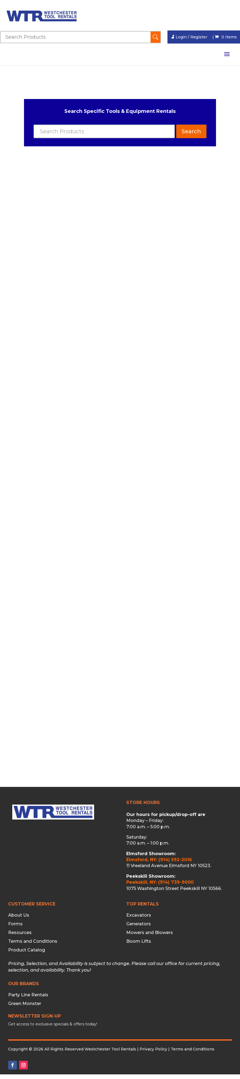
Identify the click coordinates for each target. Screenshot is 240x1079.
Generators (138, 924)
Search (191, 131)
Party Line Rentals (28, 995)
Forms (15, 924)
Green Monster (24, 1003)
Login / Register (189, 37)
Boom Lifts (138, 941)
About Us (18, 915)
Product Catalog (26, 950)
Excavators (138, 915)
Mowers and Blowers (149, 932)
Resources (20, 932)
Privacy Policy (153, 1049)
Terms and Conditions (32, 941)
